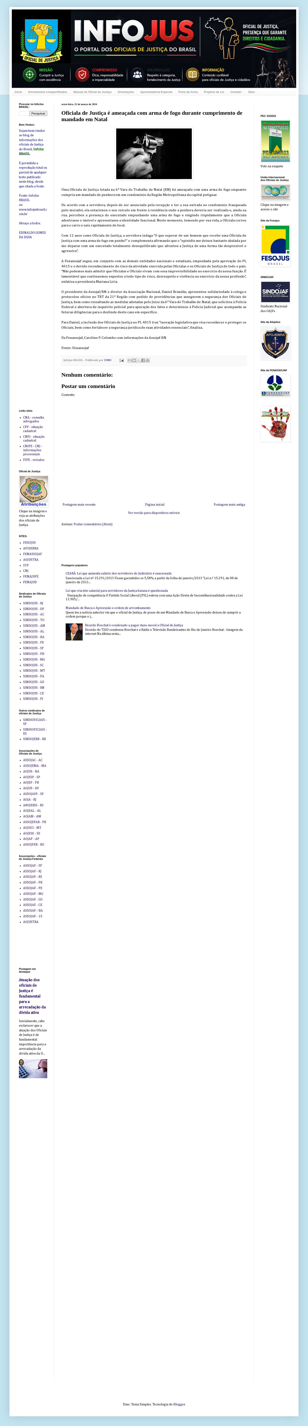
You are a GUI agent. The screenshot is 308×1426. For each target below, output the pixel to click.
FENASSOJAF (32, 554)
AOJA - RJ (29, 799)
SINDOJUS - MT (34, 670)
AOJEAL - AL (32, 810)
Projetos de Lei (214, 92)
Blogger (179, 1404)
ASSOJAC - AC (33, 760)
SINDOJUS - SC (33, 665)
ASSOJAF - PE (32, 888)
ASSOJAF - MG (33, 894)
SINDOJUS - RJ (33, 603)
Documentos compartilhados (47, 92)
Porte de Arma (188, 92)
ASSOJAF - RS (32, 877)
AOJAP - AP (31, 839)
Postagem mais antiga (229, 504)
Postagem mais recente (79, 504)
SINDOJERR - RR (34, 739)
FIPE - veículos (33, 460)
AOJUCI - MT (32, 828)
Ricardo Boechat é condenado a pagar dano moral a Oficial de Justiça (134, 625)
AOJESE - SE (31, 833)
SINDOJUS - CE (33, 693)
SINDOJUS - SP (33, 648)
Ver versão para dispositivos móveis (154, 513)
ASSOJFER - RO (33, 844)
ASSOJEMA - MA (34, 766)
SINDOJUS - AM (34, 625)
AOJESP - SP (31, 777)
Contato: (236, 92)
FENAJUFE (30, 576)
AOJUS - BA (31, 771)
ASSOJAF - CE (32, 905)
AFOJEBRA (30, 548)
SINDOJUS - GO (33, 682)
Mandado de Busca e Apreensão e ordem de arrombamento (108, 608)
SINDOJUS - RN (33, 687)
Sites (251, 92)
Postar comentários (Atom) (93, 524)
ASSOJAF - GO (33, 899)
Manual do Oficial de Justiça (92, 92)
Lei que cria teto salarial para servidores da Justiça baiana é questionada (117, 590)
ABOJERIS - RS (33, 805)
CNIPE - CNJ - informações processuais (32, 450)
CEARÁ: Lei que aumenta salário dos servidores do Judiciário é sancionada (118, 573)
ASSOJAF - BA (33, 910)
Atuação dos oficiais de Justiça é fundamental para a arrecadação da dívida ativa (32, 996)
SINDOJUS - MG (34, 659)
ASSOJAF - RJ (32, 871)
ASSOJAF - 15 (32, 916)
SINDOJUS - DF (33, 609)
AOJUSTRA (30, 559)
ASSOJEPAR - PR (34, 822)
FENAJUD (30, 582)
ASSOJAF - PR (32, 882)
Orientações (126, 92)
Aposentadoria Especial (156, 92)
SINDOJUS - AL (33, 631)
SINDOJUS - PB (33, 654)
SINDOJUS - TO (33, 620)
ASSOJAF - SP (32, 865)
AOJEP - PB (31, 782)
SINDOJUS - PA (33, 676)
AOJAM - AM (32, 816)
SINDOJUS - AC (33, 614)
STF (26, 565)
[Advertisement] (33, 318)
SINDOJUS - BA (33, 637)
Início (18, 92)
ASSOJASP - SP (33, 794)
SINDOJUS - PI (33, 699)
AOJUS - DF (31, 788)
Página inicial (154, 504)
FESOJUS (29, 542)
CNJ (26, 571)
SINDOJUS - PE (33, 642)
